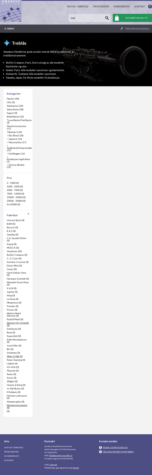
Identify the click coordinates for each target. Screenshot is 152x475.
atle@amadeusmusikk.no (60, 455)
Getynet (53, 464)
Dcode (76, 467)
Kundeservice (11, 456)
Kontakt (9, 460)
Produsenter (11, 451)
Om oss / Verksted (13, 447)
